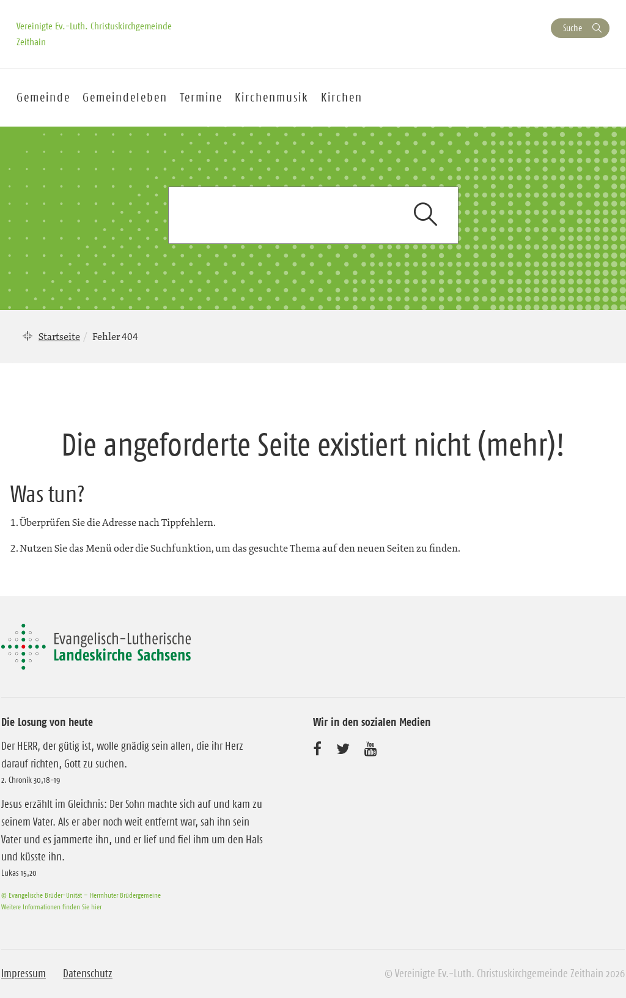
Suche (572, 28)
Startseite (59, 336)
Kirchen (342, 97)
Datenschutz (87, 973)
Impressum (23, 973)
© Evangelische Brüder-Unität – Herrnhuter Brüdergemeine (81, 895)
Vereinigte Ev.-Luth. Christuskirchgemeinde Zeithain (94, 34)
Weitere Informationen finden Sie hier (51, 906)
